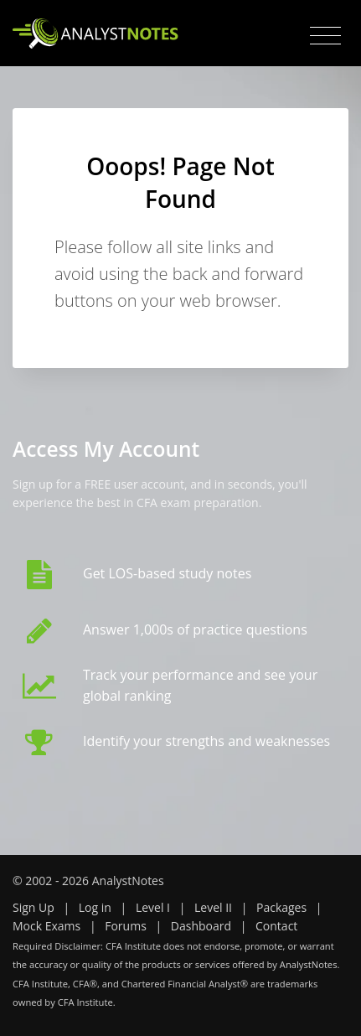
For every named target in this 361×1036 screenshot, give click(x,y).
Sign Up (33, 907)
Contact (276, 926)
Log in (95, 907)
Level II (213, 907)
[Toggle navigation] (325, 36)
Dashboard (201, 926)
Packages (281, 907)
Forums (126, 926)
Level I (153, 907)
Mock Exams (46, 926)
